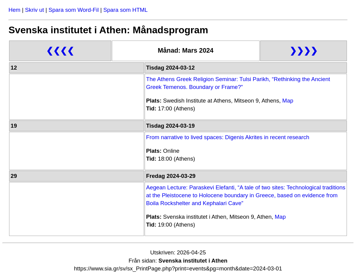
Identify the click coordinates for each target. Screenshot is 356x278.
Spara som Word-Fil (74, 10)
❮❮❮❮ (60, 50)
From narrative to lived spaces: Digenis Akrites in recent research (227, 137)
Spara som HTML (125, 10)
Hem (14, 10)
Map (287, 100)
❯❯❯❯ (303, 50)
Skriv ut (34, 10)
